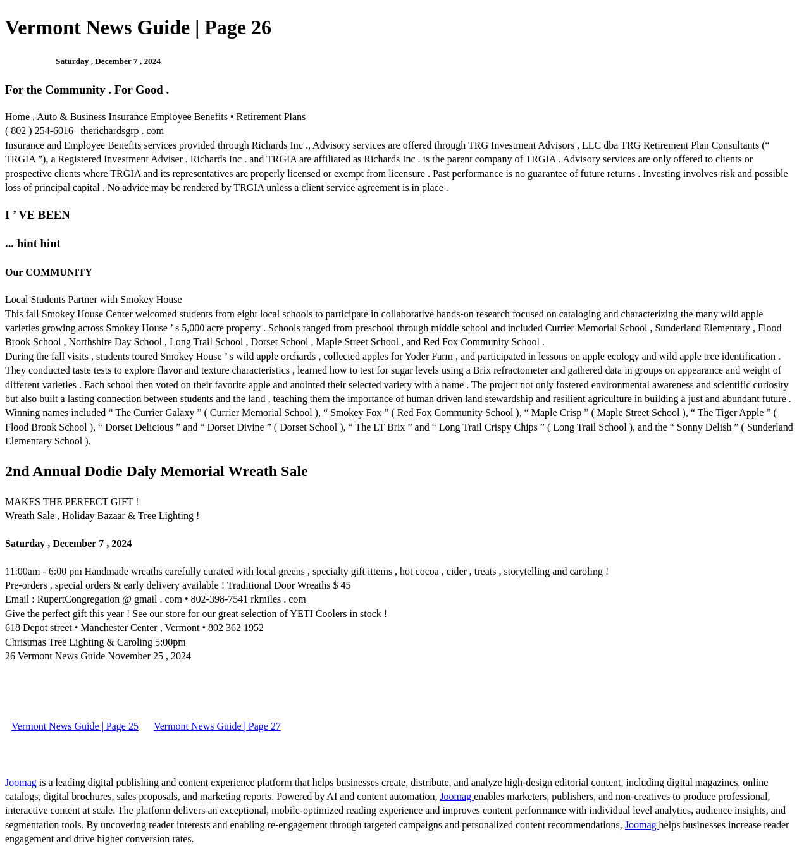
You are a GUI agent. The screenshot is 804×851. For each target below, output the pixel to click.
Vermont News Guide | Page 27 (217, 726)
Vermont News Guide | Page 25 (75, 726)
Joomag (22, 782)
